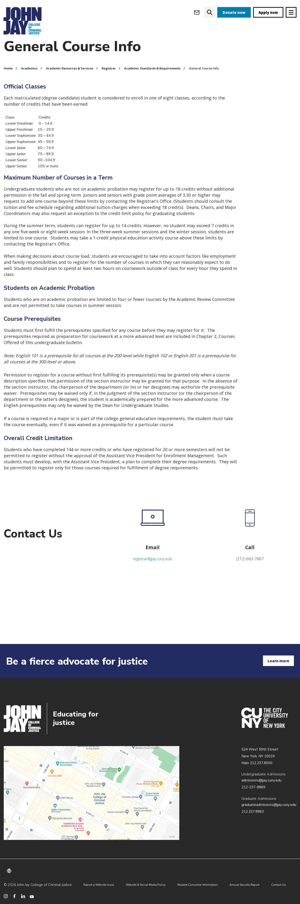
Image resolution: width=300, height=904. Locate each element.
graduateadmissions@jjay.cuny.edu (268, 804)
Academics (29, 78)
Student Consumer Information (197, 885)
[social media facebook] (14, 896)
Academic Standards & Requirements (152, 78)
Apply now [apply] (268, 12)
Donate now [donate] (234, 12)
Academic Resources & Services (69, 78)
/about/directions (91, 793)
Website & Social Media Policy (145, 885)
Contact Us (278, 885)
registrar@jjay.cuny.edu (152, 568)
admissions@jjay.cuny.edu (261, 780)
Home (8, 78)
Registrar (109, 78)
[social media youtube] (32, 896)
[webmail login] (196, 12)
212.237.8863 (252, 811)
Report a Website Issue (98, 885)
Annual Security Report (244, 885)
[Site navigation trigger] (291, 12)
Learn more (278, 661)
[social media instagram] (6, 896)
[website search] (209, 12)
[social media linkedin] (23, 896)
